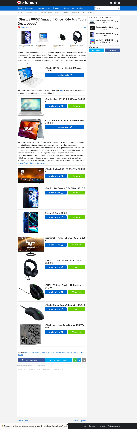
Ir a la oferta (63, 75)
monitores (58, 352)
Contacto (92, 426)
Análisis (76, 106)
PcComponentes (88, 13)
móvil (64, 352)
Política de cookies (114, 426)
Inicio (84, 426)
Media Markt (76, 13)
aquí (61, 91)
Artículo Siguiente (80, 420)
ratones (75, 352)
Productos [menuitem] (29, 8)
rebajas (81, 352)
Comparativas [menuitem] (69, 8)
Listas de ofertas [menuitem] (44, 8)
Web (116, 22)
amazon (28, 352)
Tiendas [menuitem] (56, 8)
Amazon (29, 13)
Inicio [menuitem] (20, 8)
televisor (20, 355)
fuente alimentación (47, 352)
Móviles (57, 13)
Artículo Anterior (23, 420)
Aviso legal (101, 426)
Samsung (66, 13)
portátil (69, 352)
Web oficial (76, 244)
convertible (35, 352)
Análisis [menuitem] (80, 8)
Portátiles (20, 13)
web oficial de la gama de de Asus (32, 163)
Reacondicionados (45, 13)
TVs (35, 13)
